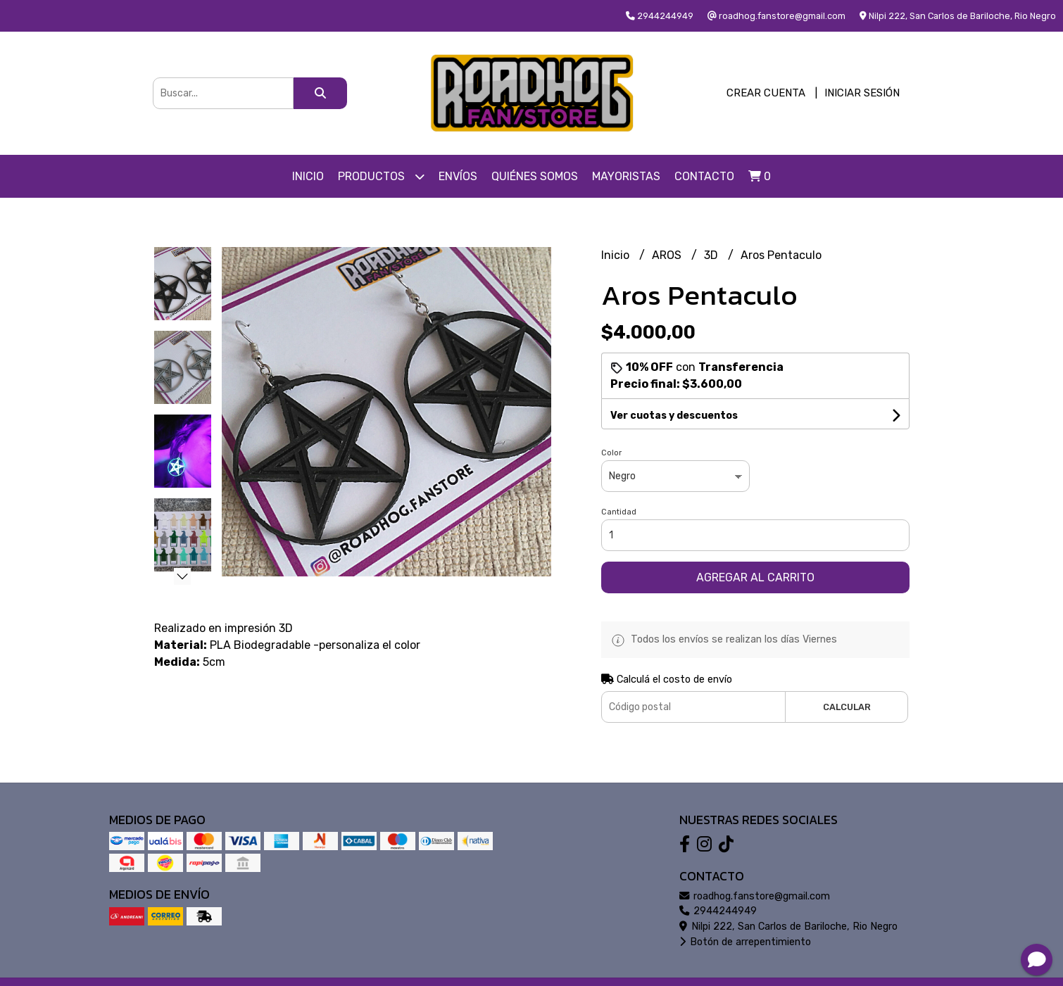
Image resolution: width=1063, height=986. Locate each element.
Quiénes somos (534, 176)
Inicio (308, 176)
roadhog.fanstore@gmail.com (754, 896)
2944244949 (718, 911)
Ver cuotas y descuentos (674, 416)
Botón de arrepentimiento (745, 942)
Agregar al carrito (755, 577)
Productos (381, 176)
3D (712, 255)
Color (611, 452)
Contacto (704, 176)
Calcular (847, 707)
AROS (668, 255)
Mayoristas (626, 176)
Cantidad (618, 512)
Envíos (458, 176)
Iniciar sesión (862, 93)
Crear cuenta (766, 93)
